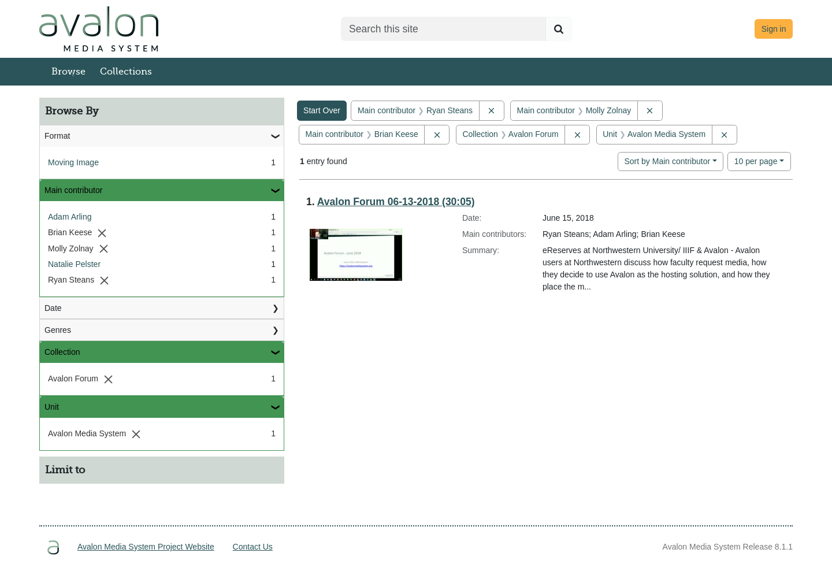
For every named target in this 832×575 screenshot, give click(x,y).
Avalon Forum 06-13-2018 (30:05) (396, 201)
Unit (51, 406)
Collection (62, 352)
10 (756, 160)
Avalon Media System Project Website (145, 546)
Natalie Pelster (74, 264)
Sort (667, 161)
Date (53, 308)
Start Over (321, 110)
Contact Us (253, 546)
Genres (57, 330)
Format (57, 135)
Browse (68, 71)
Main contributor (73, 190)
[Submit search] (558, 29)
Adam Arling (69, 216)
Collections (126, 71)
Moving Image (73, 162)
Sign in (774, 29)
